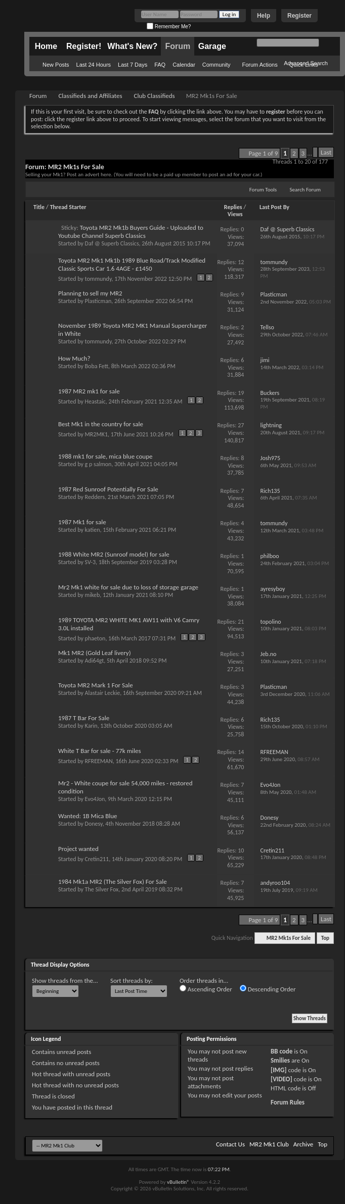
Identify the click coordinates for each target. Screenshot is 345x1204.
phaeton (95, 638)
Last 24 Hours (93, 65)
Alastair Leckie (102, 692)
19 (241, 392)
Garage (212, 46)
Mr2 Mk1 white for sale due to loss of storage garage (128, 587)
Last (326, 152)
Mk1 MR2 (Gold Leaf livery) (94, 653)
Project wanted (78, 848)
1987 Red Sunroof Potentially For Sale (108, 489)
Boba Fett (96, 366)
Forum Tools (263, 189)
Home (46, 46)
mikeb (92, 594)
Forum (177, 46)
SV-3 (90, 562)
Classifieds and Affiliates (90, 95)
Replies (233, 207)
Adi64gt (94, 660)
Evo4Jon (95, 798)
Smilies (280, 1060)
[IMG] (279, 1070)
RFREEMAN (99, 761)
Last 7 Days (132, 65)
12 (241, 262)
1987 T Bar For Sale (83, 718)
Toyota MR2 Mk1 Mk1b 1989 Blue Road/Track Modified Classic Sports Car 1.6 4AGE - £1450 (131, 264)
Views (235, 214)
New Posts (55, 65)
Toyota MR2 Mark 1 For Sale (95, 685)
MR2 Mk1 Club (269, 1144)
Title (39, 207)
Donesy (94, 823)
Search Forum (305, 189)
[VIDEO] (281, 1079)
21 (241, 621)
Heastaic (95, 401)
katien (92, 529)
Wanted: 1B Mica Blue (87, 816)
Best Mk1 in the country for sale (100, 424)
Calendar (183, 65)
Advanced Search (306, 63)
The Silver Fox (102, 889)
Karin (91, 725)
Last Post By (274, 207)
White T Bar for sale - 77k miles (99, 751)
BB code (281, 1051)
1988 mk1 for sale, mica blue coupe (105, 456)
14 (241, 752)
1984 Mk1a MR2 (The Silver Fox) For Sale (112, 881)
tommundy (98, 278)
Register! (83, 46)
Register (299, 15)
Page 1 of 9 (263, 153)
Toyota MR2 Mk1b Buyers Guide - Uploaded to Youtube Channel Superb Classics (130, 231)
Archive (303, 1144)
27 (241, 425)
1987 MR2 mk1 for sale (89, 391)
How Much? (74, 358)
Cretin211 (97, 859)
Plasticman (98, 301)
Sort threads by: (131, 980)
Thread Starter (68, 207)
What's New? (132, 46)
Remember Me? (169, 26)
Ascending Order (206, 989)
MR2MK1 (96, 434)
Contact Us (230, 1144)
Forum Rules (288, 1102)
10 (241, 850)
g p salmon (98, 464)
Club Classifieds (154, 95)
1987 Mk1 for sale (82, 522)
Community (216, 65)
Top (325, 938)
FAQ (159, 65)
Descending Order (268, 989)
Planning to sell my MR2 (90, 293)
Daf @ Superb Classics (112, 243)
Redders (95, 496)
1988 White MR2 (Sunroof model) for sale (113, 554)
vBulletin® (178, 1182)
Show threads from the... (65, 980)
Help (263, 15)
